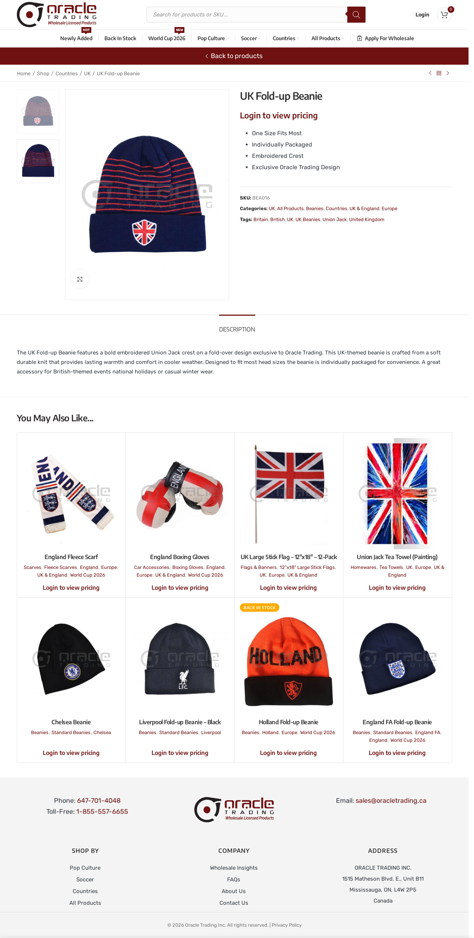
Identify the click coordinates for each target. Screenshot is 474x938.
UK (87, 74)
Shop (43, 74)
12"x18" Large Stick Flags (307, 567)
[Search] (356, 15)
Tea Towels (391, 567)
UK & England (364, 208)
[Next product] (447, 73)
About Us (234, 891)
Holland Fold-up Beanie (288, 722)
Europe (389, 208)
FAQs (233, 879)
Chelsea (102, 732)
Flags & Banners (259, 567)
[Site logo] (56, 14)
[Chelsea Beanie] (71, 658)
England (89, 567)
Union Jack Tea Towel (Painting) (397, 557)
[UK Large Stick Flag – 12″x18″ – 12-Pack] (288, 493)
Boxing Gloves (187, 567)
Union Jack (334, 219)
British (277, 219)
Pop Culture (85, 868)
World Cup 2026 (87, 575)
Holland (270, 732)
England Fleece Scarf (71, 557)
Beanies (315, 208)
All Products (290, 208)
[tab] (237, 326)
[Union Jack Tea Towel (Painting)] (397, 493)
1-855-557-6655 (102, 812)
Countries (67, 74)
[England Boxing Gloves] (180, 493)
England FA (427, 732)
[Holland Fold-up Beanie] (288, 658)
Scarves (32, 567)
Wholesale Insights (234, 868)
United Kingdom (367, 219)
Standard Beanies (71, 732)
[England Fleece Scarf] (71, 493)
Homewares (363, 567)
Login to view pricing (279, 115)
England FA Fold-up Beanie (397, 722)
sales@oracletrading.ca (391, 801)
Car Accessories (151, 567)
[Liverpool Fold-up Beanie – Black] (180, 658)
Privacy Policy (287, 925)
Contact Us (233, 903)
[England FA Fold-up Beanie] (397, 658)
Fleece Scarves (60, 567)
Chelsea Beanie (71, 722)
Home (24, 74)
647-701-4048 (99, 801)
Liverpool (211, 732)
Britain (260, 219)
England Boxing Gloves (180, 557)
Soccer (85, 879)
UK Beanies (307, 219)
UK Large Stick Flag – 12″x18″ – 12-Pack (289, 557)
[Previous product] (430, 73)
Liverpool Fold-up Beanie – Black (180, 722)
